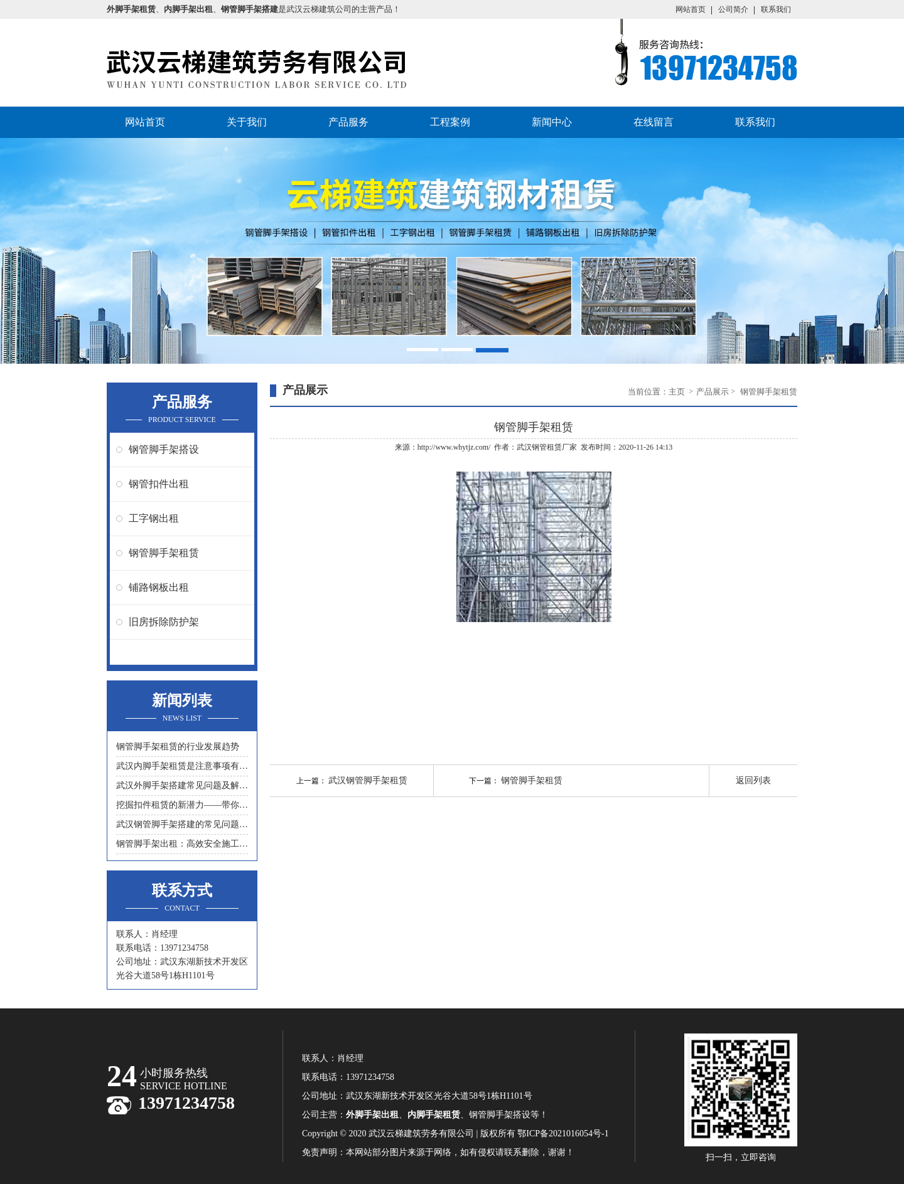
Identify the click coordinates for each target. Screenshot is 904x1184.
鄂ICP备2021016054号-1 (562, 1133)
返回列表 (753, 780)
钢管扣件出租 (159, 483)
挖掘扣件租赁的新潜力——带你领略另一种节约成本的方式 (182, 805)
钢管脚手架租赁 (164, 552)
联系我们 (776, 9)
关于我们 (247, 122)
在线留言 (653, 122)
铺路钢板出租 (159, 587)
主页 (678, 391)
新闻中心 (552, 122)
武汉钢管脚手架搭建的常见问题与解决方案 (182, 824)
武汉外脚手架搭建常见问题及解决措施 (182, 785)
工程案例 (450, 122)
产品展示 (712, 391)
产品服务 (348, 122)
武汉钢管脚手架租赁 (367, 780)
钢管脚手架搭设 (164, 449)
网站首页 (690, 9)
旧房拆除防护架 (164, 621)
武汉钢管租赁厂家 (547, 447)
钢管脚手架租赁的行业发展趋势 (177, 746)
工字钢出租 (154, 518)
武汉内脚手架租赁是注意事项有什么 (182, 766)
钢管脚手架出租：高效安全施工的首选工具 (182, 843)
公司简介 (733, 9)
